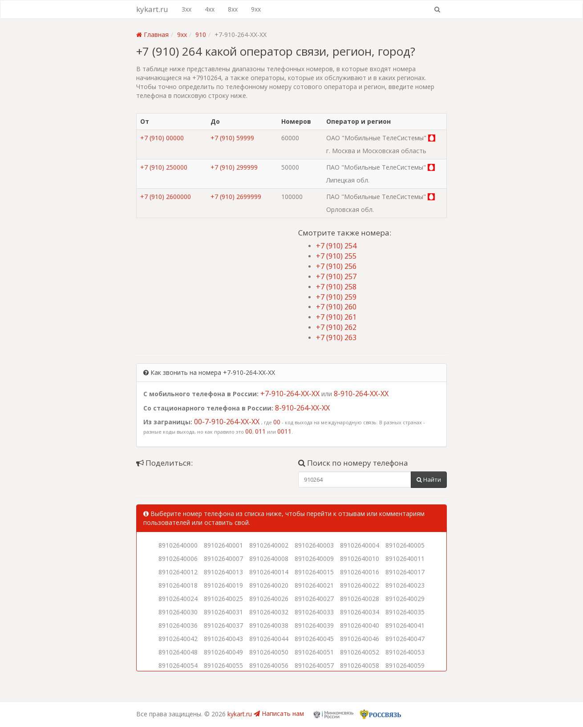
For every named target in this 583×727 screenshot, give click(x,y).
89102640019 (223, 585)
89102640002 (268, 545)
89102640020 (268, 585)
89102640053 (405, 652)
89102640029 (405, 598)
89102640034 (359, 612)
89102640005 (405, 545)
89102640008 (268, 558)
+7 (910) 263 (336, 337)
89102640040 (359, 625)
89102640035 (405, 612)
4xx (210, 9)
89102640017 (405, 572)
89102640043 (223, 638)
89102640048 (178, 652)
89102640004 (359, 545)
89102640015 (314, 572)
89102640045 (314, 638)
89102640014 (268, 572)
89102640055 (223, 665)
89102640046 (359, 638)
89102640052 (359, 652)
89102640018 (178, 585)
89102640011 (405, 558)
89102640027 (314, 598)
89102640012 (178, 572)
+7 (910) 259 (336, 297)
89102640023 (405, 585)
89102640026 (268, 598)
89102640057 (314, 665)
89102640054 (178, 665)
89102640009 (314, 558)
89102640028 (359, 598)
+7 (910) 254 (336, 246)
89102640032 (268, 612)
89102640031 (223, 612)
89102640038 (268, 625)
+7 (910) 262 (336, 327)
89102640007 (223, 558)
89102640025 (223, 598)
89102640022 (359, 585)
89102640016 (359, 572)
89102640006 (178, 558)
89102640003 (314, 545)
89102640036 (178, 625)
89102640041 (405, 625)
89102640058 (359, 665)
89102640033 (314, 612)
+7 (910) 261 (336, 317)
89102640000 (178, 545)
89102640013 (223, 572)
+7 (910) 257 (336, 276)
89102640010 (359, 558)
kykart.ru (152, 9)
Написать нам (279, 713)
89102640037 (223, 625)
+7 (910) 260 (336, 307)
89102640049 (223, 652)
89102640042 (178, 638)
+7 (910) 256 (336, 266)
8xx (233, 9)
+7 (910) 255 (336, 256)
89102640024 (178, 598)
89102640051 (314, 652)
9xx (256, 9)
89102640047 (405, 638)
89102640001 (223, 545)
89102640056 (268, 665)
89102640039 (314, 625)
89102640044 (268, 638)
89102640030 (178, 612)
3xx (186, 9)
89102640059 (405, 665)
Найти (429, 479)
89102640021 (314, 585)
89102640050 (268, 652)
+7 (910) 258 (336, 287)
